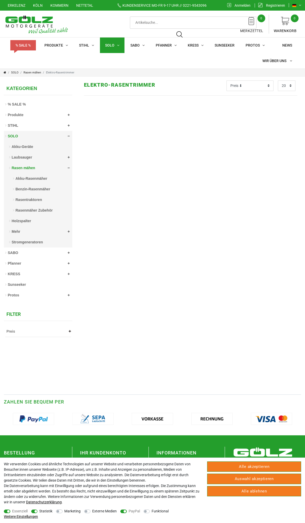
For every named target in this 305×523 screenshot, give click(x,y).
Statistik (45, 511)
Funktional (160, 511)
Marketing (72, 511)
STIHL (86, 45)
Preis (38, 331)
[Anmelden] (239, 5)
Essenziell (20, 511)
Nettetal (84, 5)
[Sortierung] (249, 85)
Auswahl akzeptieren (254, 478)
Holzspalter (21, 221)
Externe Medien (104, 511)
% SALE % (23, 45)
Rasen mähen (32, 72)
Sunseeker (224, 45)
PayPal (134, 511)
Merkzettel (252, 23)
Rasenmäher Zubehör (34, 210)
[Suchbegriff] (158, 23)
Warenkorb (285, 23)
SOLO (112, 45)
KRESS (196, 45)
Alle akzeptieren (254, 466)
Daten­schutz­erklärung (44, 502)
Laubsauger (22, 157)
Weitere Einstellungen (21, 516)
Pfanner (166, 45)
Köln (38, 5)
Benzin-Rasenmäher (32, 189)
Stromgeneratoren (27, 242)
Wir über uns (277, 61)
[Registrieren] (271, 5)
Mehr (16, 231)
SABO (137, 45)
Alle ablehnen (254, 491)
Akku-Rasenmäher (31, 178)
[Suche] (214, 22)
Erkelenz (16, 5)
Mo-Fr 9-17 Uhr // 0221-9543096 (160, 5)
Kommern (59, 5)
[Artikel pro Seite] (286, 85)
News (287, 45)
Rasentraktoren (28, 200)
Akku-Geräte (22, 147)
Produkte (56, 45)
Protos (255, 45)
